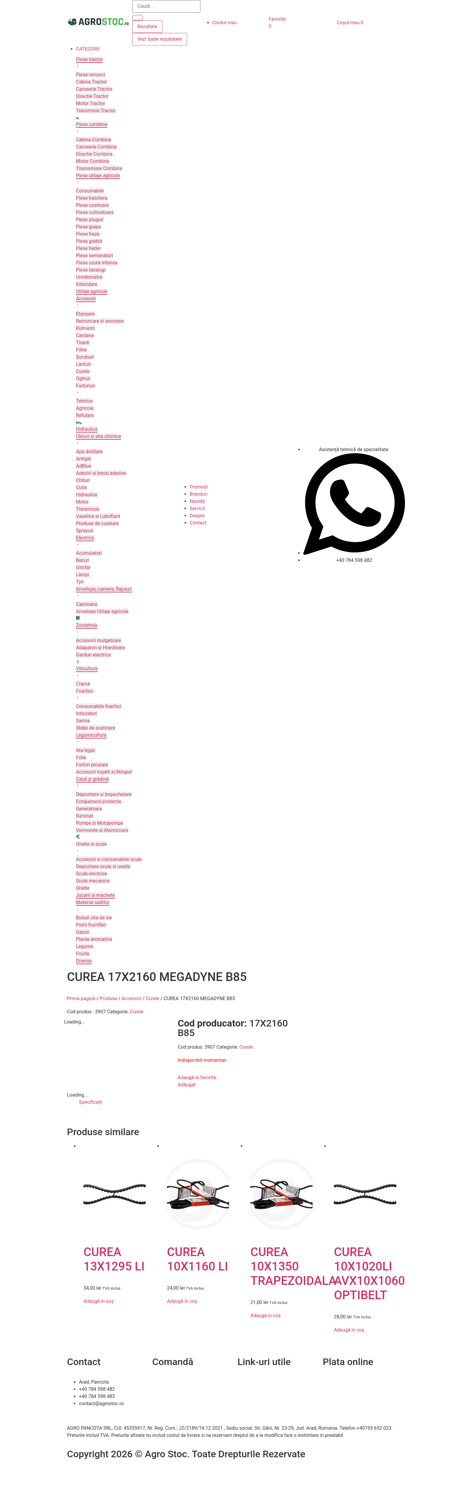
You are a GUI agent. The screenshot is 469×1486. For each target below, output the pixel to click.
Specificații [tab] (90, 1102)
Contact (245, 1382)
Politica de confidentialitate (266, 1396)
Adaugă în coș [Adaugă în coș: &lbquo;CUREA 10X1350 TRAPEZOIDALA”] (265, 1315)
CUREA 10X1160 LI (197, 1259)
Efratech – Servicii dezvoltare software (108, 1468)
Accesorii (131, 998)
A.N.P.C (245, 1403)
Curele (152, 998)
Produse (108, 998)
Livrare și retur (167, 1389)
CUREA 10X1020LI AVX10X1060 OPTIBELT (369, 1273)
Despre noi (248, 1389)
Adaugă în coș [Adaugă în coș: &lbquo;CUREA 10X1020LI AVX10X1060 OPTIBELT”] (349, 1330)
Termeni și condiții (171, 1403)
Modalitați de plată (172, 1396)
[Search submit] (137, 17)
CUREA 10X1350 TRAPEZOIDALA (293, 1266)
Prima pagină (81, 998)
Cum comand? (167, 1382)
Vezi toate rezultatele (159, 39)
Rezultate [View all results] (147, 26)
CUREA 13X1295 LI (114, 1259)
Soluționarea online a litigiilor (268, 1411)
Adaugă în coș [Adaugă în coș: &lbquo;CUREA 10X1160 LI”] (182, 1301)
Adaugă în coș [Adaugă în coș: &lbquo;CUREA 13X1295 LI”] (98, 1301)
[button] (127, 49)
